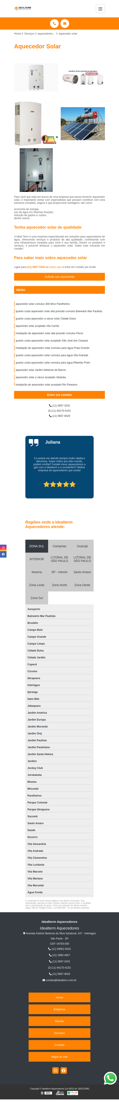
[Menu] (100, 8)
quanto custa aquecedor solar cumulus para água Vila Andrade (52, 355)
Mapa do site (59, 1056)
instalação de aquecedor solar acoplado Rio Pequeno (46, 384)
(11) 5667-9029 (59, 415)
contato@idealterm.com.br (59, 980)
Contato (60, 1045)
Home (59, 997)
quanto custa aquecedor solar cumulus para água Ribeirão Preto (53, 362)
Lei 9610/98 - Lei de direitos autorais (71, 908)
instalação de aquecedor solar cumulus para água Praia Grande (52, 347)
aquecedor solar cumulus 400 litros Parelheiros (43, 303)
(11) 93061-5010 (59, 948)
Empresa (59, 1009)
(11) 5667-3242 (36, 267)
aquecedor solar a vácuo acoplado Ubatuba (41, 377)
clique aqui (55, 267)
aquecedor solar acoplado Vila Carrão (37, 325)
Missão (59, 1021)
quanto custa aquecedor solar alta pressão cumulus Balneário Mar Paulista (59, 311)
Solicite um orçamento (59, 276)
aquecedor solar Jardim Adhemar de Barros (41, 370)
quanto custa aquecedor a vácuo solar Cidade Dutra (46, 318)
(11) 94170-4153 (59, 410)
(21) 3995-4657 (59, 955)
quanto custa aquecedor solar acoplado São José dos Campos (52, 340)
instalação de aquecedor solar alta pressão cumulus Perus (49, 333)
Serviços (59, 1033)
